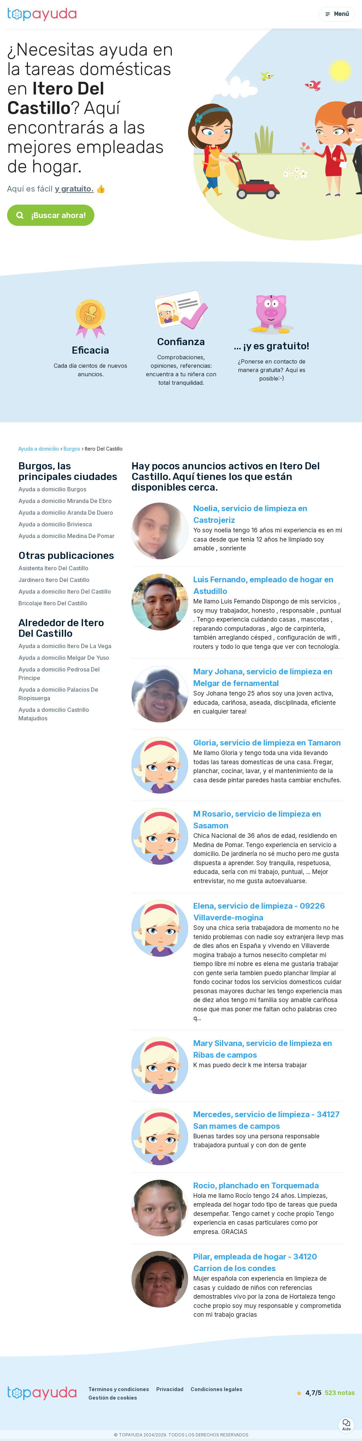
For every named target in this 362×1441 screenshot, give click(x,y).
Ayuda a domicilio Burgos (52, 489)
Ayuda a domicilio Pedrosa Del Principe (59, 673)
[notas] (318, 1393)
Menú (337, 14)
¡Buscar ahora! (51, 215)
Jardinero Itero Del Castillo (53, 579)
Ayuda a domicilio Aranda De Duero (65, 512)
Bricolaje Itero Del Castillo (52, 603)
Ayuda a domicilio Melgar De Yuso (63, 657)
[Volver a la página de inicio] (42, 14)
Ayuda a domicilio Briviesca (55, 524)
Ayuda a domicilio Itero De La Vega (64, 646)
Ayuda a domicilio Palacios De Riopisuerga (58, 694)
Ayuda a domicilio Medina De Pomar (66, 535)
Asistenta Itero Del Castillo (53, 568)
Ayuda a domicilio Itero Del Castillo (64, 591)
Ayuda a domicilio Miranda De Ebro (65, 500)
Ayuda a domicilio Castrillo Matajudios (53, 714)
